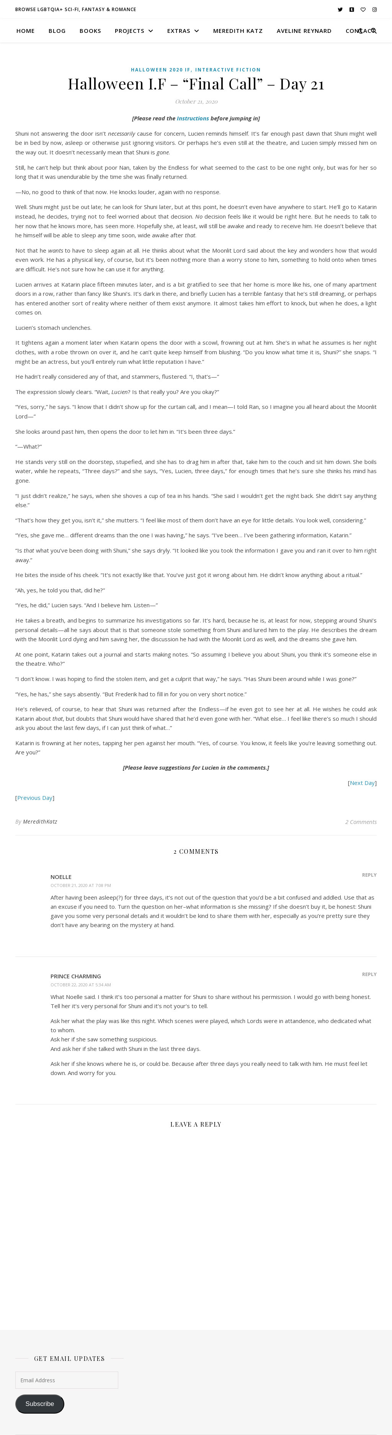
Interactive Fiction (228, 69)
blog (57, 30)
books (90, 30)
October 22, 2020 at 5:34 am (81, 984)
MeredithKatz (40, 821)
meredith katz (238, 30)
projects (129, 30)
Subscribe (39, 1403)
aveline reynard (304, 30)
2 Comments (361, 821)
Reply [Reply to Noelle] (369, 874)
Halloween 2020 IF (161, 69)
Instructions (193, 118)
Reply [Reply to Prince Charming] (369, 974)
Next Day (362, 782)
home (25, 30)
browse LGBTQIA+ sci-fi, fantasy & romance (75, 9)
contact (361, 30)
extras (178, 30)
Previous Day (34, 797)
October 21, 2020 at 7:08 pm (81, 885)
